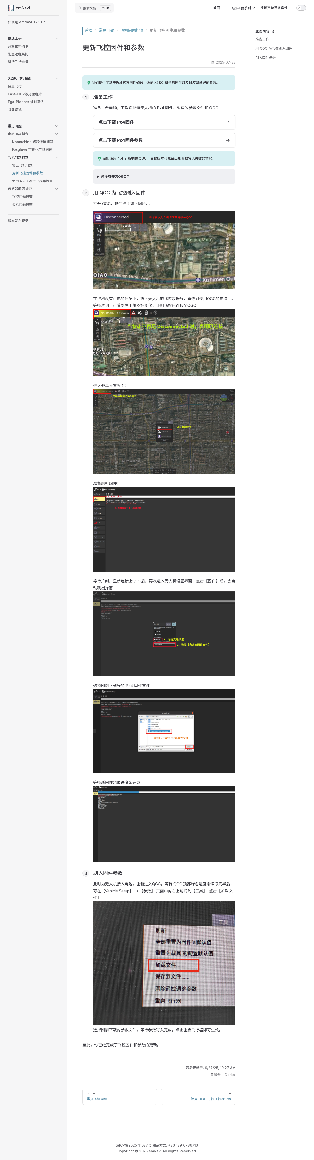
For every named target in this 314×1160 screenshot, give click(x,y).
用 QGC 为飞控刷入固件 (273, 48)
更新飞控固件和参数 (167, 30)
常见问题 (106, 30)
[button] (33, 38)
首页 (89, 30)
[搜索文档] (94, 8)
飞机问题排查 (132, 30)
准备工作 (262, 39)
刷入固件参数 (265, 58)
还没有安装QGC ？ (116, 176)
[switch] (301, 8)
